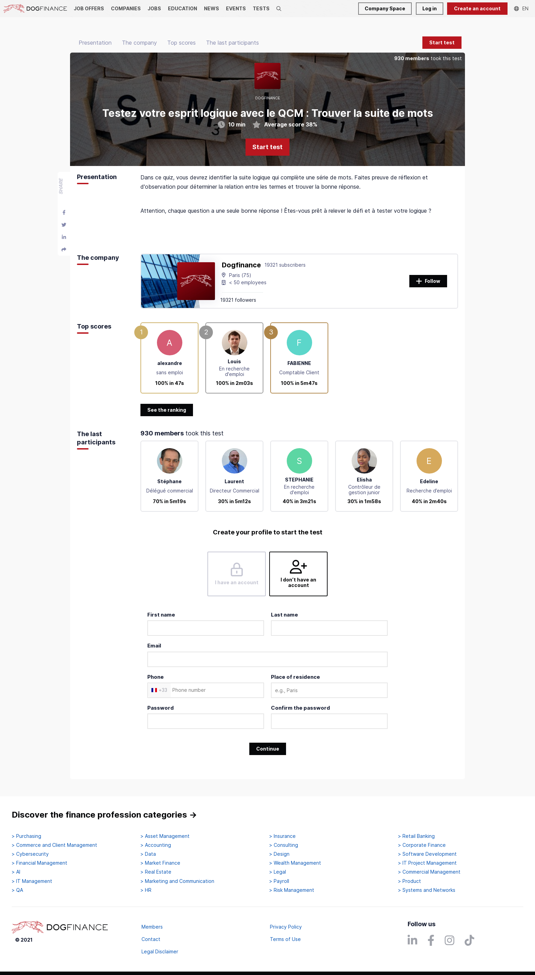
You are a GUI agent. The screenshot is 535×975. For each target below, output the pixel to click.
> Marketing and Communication (177, 881)
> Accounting (155, 845)
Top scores (181, 42)
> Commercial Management (429, 872)
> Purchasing (26, 836)
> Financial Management (39, 863)
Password (160, 708)
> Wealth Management (295, 863)
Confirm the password (300, 708)
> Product (409, 881)
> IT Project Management (427, 863)
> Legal (277, 872)
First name (161, 615)
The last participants (232, 42)
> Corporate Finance (422, 845)
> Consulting (283, 845)
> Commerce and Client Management (54, 845)
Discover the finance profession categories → (104, 815)
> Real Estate (155, 872)
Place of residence (295, 677)
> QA (17, 890)
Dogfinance (241, 265)
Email (154, 646)
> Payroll (279, 881)
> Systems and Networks (426, 890)
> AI (16, 872)
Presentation (95, 42)
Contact (150, 939)
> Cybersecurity (30, 854)
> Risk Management (291, 890)
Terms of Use (285, 939)
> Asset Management (165, 836)
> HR (145, 890)
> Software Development (427, 854)
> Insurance (282, 836)
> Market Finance (160, 863)
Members (152, 927)
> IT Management (32, 881)
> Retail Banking (416, 836)
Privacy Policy (286, 927)
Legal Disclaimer (159, 951)
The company (139, 42)
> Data (148, 854)
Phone (155, 677)
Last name (284, 615)
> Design (279, 854)
